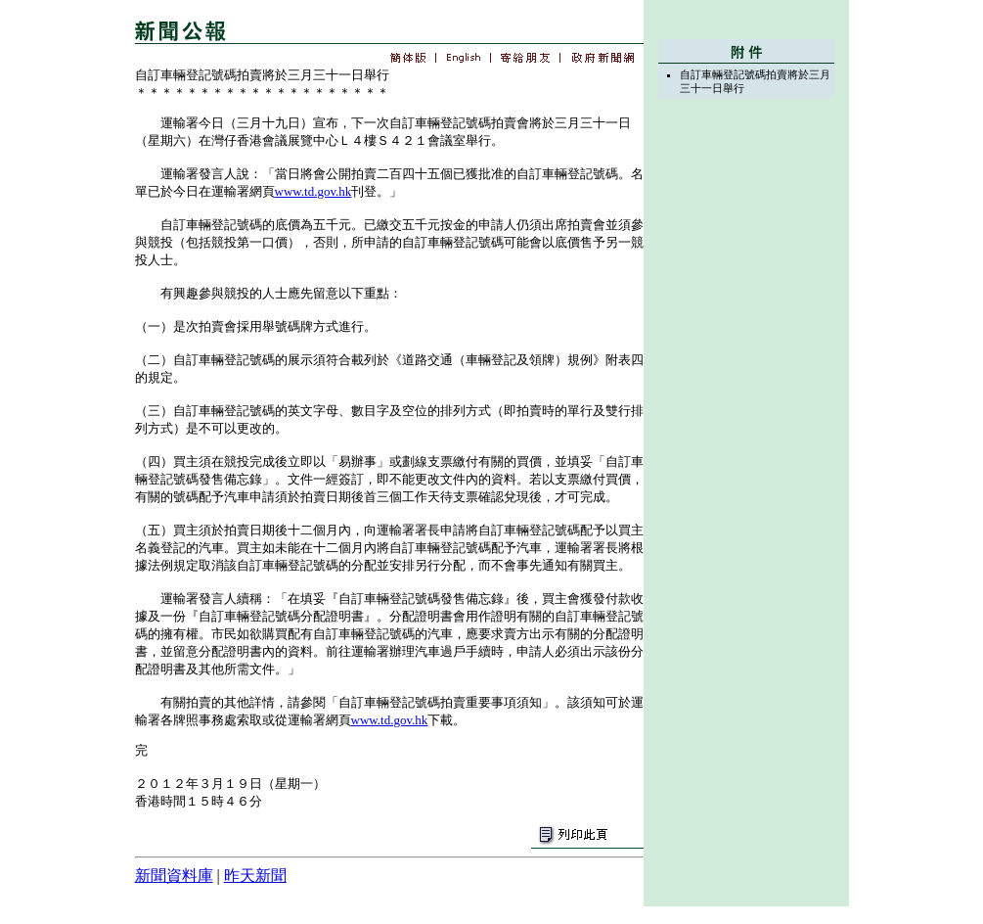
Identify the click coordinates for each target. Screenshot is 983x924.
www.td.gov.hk (313, 191)
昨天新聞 (255, 875)
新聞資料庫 (174, 875)
